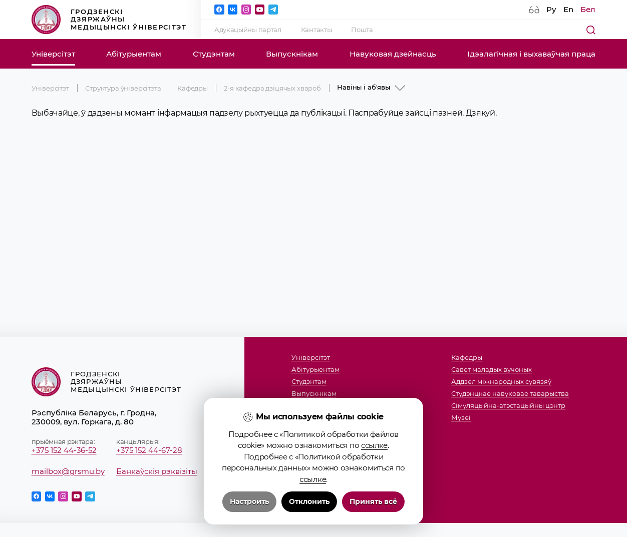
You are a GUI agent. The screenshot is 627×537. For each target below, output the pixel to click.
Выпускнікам (292, 54)
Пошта (362, 30)
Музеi (461, 417)
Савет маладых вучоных (491, 369)
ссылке (374, 445)
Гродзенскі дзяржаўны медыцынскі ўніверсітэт (109, 20)
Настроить (249, 501)
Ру (551, 9)
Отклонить (309, 501)
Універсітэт (53, 54)
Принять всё (373, 501)
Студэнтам (214, 54)
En (568, 9)
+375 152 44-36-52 (64, 450)
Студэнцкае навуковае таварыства (510, 393)
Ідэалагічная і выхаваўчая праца (531, 54)
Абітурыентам (133, 54)
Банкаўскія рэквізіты (156, 471)
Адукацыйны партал (247, 30)
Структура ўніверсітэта (123, 88)
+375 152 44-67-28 (149, 450)
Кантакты (316, 30)
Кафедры (192, 88)
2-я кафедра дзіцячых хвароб (272, 88)
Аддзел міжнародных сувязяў (501, 381)
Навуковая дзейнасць (393, 54)
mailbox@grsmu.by (68, 471)
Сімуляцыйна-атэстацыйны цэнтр (508, 405)
